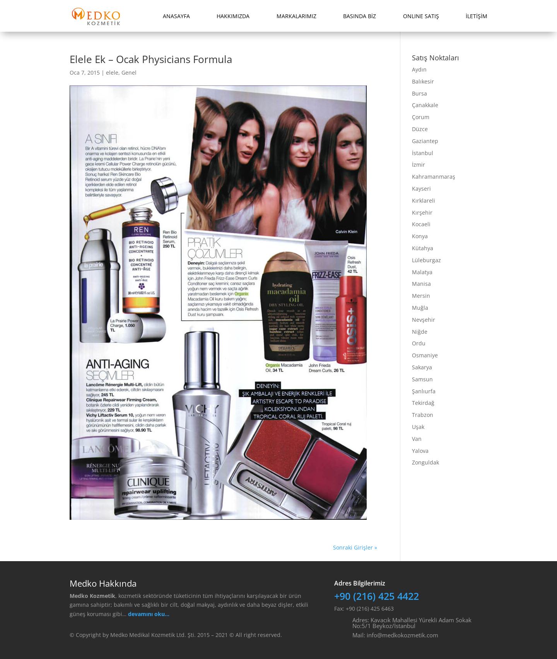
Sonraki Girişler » (355, 547)
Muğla (420, 307)
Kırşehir (422, 212)
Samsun (422, 379)
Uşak (418, 426)
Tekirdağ (423, 402)
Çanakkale (425, 105)
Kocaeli (421, 224)
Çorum (420, 117)
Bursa (419, 93)
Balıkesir (423, 81)
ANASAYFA (176, 16)
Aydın (419, 69)
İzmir (418, 164)
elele (112, 72)
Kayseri (421, 188)
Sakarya (422, 367)
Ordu (418, 343)
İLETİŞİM (476, 16)
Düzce (420, 129)
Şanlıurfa (424, 391)
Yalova (420, 450)
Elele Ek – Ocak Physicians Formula (151, 59)
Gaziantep (425, 141)
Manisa (421, 283)
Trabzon (422, 414)
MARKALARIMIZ (296, 16)
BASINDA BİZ (359, 16)
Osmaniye (425, 355)
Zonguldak (425, 462)
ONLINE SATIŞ (421, 16)
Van (417, 438)
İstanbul (422, 153)
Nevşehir (423, 319)
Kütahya (422, 248)
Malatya (422, 272)
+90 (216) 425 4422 (376, 596)
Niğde (419, 331)
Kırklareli (423, 200)
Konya (420, 236)
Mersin (421, 295)
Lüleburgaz (426, 260)
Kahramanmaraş (433, 176)
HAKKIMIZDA (233, 16)
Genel (129, 72)
